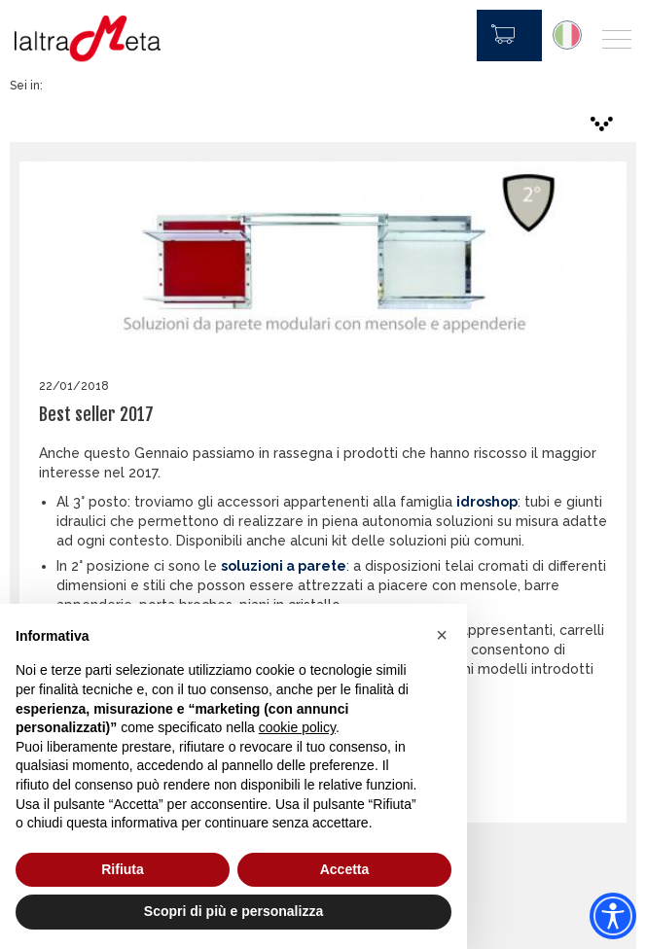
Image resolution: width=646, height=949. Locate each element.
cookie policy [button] (297, 727)
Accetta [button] (345, 869)
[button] (441, 634)
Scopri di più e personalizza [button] (233, 911)
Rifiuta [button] (122, 869)
